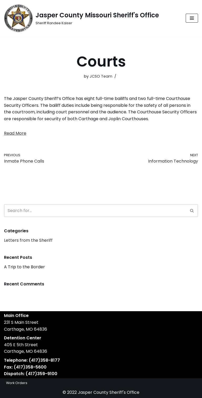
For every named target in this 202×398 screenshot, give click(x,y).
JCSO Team (101, 76)
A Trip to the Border (24, 267)
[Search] (95, 210)
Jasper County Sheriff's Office (108, 392)
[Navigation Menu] (192, 18)
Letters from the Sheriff (28, 240)
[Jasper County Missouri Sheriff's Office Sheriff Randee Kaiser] (81, 18)
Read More (15, 133)
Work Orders (16, 383)
